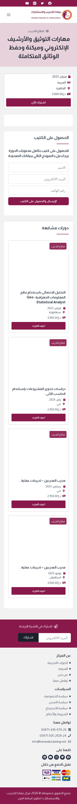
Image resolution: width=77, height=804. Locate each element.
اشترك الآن (38, 102)
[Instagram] (34, 3)
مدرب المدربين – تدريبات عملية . (43, 480)
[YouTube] (27, 3)
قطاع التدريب (36, 31)
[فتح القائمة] (9, 14)
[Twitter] (42, 3)
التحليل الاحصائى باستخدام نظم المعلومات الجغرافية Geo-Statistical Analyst (43, 297)
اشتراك (28, 637)
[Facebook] (50, 3)
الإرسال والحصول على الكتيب (38, 201)
